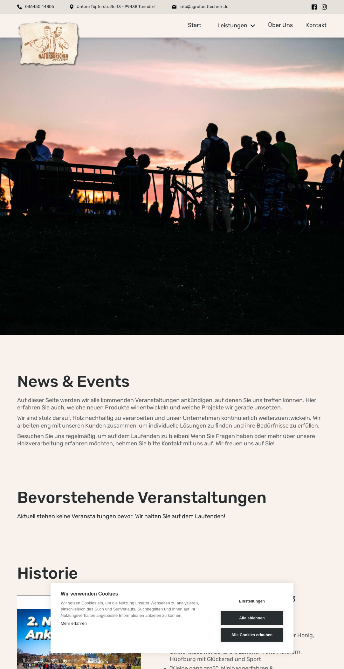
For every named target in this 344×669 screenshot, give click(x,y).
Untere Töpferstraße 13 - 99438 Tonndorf (116, 6)
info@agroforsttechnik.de (204, 6)
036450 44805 (39, 6)
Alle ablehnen (252, 618)
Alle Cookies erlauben (252, 635)
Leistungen (232, 25)
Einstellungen (252, 601)
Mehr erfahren (74, 623)
